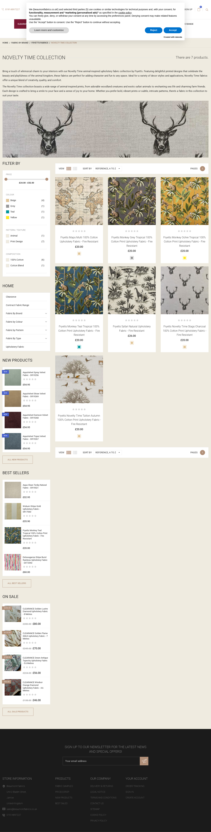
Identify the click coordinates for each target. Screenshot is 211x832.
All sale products (18, 711)
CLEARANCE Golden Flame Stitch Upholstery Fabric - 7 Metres (35, 636)
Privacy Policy (98, 820)
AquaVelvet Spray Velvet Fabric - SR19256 (34, 373)
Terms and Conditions (103, 797)
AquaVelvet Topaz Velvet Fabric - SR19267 (34, 437)
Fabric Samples (64, 786)
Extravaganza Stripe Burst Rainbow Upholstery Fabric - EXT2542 (35, 560)
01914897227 (11, 9)
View (61, 168)
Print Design (27, 241)
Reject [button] (153, 30)
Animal (27, 236)
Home (8, 286)
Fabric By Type (13, 338)
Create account (135, 797)
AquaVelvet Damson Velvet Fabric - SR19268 (35, 416)
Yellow (27, 217)
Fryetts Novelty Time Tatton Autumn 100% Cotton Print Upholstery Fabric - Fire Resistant (79, 420)
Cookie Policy (98, 815)
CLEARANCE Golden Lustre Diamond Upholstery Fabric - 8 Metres (35, 611)
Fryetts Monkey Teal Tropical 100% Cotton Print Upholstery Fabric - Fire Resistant (35, 534)
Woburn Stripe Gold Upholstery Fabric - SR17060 (32, 509)
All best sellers (17, 583)
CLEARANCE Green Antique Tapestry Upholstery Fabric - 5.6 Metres (35, 661)
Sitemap (95, 809)
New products (63, 797)
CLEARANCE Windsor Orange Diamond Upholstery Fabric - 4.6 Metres (33, 686)
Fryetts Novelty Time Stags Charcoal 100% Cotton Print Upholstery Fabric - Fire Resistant (184, 330)
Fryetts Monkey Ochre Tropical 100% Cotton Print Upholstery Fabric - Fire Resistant (184, 241)
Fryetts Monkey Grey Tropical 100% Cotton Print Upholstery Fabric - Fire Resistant (131, 241)
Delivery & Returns (101, 786)
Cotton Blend (27, 265)
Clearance (24, 24)
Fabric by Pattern (15, 330)
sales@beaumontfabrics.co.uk (22, 809)
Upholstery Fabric (15, 346)
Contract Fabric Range (17, 305)
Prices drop (62, 792)
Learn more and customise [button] (49, 30)
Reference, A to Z (108, 168)
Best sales (61, 803)
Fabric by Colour (14, 321)
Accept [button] (173, 30)
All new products (18, 459)
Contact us (97, 803)
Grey (27, 206)
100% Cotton (27, 260)
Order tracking (135, 786)
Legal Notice (97, 792)
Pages (193, 168)
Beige (27, 200)
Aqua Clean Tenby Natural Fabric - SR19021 (35, 486)
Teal (27, 211)
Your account (137, 778)
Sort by (87, 168)
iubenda (178, 37)
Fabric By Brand (14, 313)
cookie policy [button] (124, 12)
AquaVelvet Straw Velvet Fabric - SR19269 (34, 395)
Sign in (130, 792)
